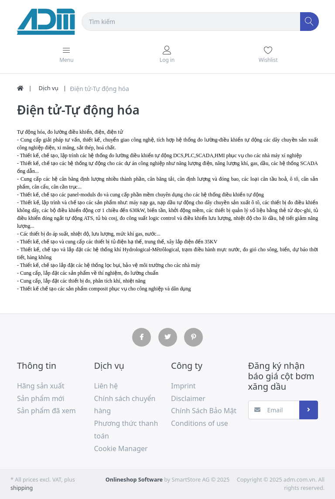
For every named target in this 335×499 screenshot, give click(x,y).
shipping (21, 488)
